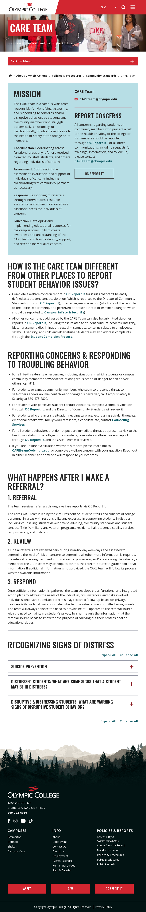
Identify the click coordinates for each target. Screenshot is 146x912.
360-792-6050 (17, 812)
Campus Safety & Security (64, 312)
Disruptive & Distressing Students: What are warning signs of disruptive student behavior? (62, 704)
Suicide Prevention (29, 666)
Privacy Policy (103, 907)
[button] (73, 61)
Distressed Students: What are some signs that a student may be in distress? (66, 684)
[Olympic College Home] (73, 792)
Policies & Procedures (67, 75)
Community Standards (101, 75)
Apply (27, 888)
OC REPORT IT (95, 173)
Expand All (109, 655)
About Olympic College (32, 75)
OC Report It (96, 143)
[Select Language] (106, 7)
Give (70, 888)
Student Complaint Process (51, 337)
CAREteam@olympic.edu (98, 99)
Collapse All (129, 655)
